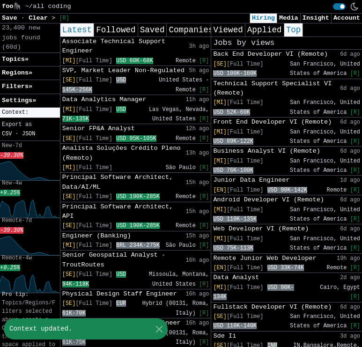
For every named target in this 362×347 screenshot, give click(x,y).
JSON (29, 134)
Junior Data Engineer (251, 180)
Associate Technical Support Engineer (113, 46)
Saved (152, 30)
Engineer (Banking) (96, 235)
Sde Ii (224, 336)
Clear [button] (40, 18)
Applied (264, 30)
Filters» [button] (17, 86)
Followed (115, 30)
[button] (30, 113)
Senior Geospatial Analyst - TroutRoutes (113, 259)
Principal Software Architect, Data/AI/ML (117, 182)
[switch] (339, 6)
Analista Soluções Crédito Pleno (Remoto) (121, 153)
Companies (191, 30)
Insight (316, 18)
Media (288, 18)
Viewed (228, 30)
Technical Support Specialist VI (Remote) (272, 88)
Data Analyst (236, 277)
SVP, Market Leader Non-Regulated (123, 70)
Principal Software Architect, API (117, 211)
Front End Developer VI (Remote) (272, 122)
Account (346, 18)
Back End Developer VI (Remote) (270, 54)
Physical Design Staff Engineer (119, 293)
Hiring (263, 18)
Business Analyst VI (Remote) (266, 151)
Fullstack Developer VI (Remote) (272, 306)
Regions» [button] (17, 72)
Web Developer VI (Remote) (261, 228)
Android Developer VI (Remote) (268, 199)
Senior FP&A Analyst (98, 128)
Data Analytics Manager (104, 99)
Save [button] (11, 18)
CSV (7, 134)
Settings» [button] (19, 100)
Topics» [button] (15, 59)
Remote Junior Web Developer (264, 258)
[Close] (159, 329)
